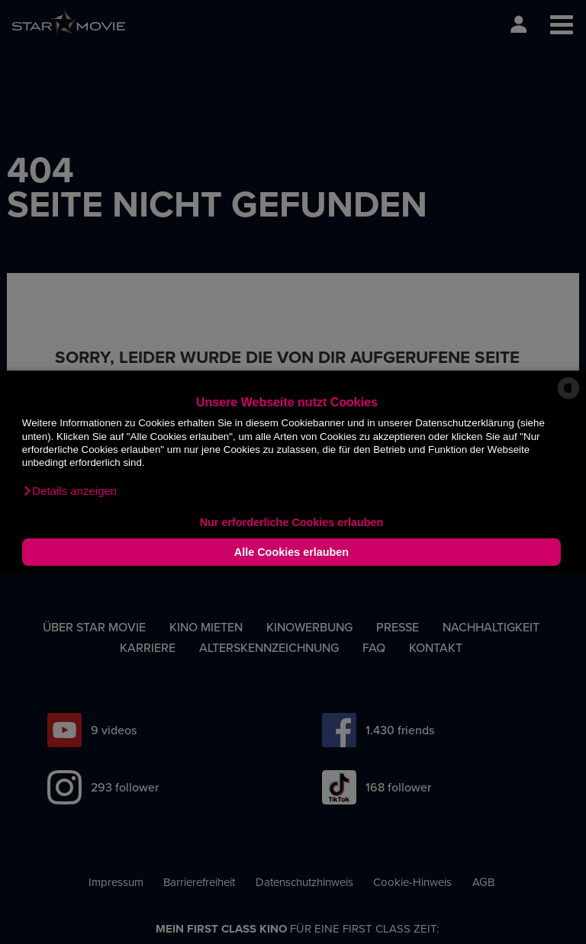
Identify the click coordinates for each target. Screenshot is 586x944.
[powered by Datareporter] (568, 398)
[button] (69, 491)
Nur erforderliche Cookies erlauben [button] (292, 522)
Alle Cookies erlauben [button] (291, 552)
